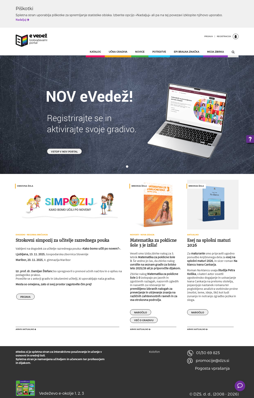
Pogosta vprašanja (212, 368)
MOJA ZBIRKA (215, 51)
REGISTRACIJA (224, 36)
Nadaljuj (22, 19)
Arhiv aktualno (26, 329)
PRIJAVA (208, 36)
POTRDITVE (159, 51)
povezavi (175, 15)
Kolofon (154, 351)
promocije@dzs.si (208, 360)
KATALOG (95, 51)
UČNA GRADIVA (118, 51)
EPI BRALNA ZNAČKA (186, 51)
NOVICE (140, 51)
